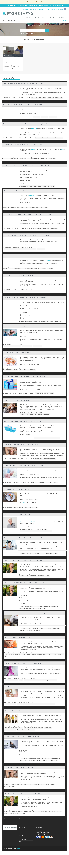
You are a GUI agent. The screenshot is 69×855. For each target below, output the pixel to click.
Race (5, 656)
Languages (25, 9)
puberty (45, 88)
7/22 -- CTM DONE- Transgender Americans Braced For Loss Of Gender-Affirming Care (27, 214)
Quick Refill (41, 9)
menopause (31, 195)
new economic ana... (26, 747)
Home (48, 20)
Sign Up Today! (57, 9)
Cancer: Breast (37, 116)
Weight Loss (6, 249)
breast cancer (62, 109)
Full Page (27, 97)
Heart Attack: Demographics (17, 811)
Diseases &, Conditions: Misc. (34, 758)
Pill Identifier (35, 9)
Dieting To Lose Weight (18, 507)
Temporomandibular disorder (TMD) (27, 521)
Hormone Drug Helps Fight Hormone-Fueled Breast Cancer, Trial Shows (23, 104)
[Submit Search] (47, 30)
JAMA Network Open (25, 224)
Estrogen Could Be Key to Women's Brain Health (17, 352)
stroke (62, 149)
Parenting (47, 575)
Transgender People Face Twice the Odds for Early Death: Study (22, 793)
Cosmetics (29, 628)
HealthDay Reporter (25, 311)
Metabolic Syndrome (46, 760)
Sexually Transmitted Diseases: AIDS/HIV (12, 813)
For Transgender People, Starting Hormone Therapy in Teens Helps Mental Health (26, 582)
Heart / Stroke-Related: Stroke (33, 158)
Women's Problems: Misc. (9, 786)
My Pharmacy (27, 17)
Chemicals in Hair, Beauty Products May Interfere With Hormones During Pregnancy (28, 613)
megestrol (49, 111)
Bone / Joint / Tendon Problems (52, 553)
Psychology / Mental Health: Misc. (39, 608)
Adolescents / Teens (29, 606)
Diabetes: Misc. (57, 437)
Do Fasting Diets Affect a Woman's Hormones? (17, 489)
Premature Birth (49, 482)
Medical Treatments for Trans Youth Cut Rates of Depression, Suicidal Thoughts (26, 560)
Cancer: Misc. (15, 680)
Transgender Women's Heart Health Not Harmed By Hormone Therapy (22, 144)
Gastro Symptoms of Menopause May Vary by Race (19, 637)
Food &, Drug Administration (26, 321)
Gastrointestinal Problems (37, 654)
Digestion (23, 654)
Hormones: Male (50, 97)
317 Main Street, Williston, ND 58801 (14, 5)
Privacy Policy (22, 841)
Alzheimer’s (51, 170)
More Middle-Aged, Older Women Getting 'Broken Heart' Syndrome (23, 711)
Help (30, 9)
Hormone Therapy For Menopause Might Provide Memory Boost (21, 191)
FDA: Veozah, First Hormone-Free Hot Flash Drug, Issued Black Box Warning (24, 297)
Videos (33, 33)
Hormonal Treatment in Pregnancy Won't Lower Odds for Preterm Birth (23, 465)
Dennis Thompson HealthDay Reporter (29, 177)
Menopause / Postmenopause (48, 137)
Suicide (22, 606)
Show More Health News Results (10, 818)
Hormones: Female (58, 97)
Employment (52, 17)
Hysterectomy (49, 268)
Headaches (7, 784)
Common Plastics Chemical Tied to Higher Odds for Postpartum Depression (25, 376)
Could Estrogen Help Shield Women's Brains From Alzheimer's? (22, 687)
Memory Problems (20, 207)
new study (23, 502)
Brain (18, 703)
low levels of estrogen (33, 546)
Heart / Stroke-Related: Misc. (17, 727)
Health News (25, 33)
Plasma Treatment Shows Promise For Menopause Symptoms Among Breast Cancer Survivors (29, 124)
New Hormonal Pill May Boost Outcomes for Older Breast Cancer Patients (25, 663)
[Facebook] (65, 9)
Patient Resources (40, 17)
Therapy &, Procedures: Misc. (25, 608)
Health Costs (44, 758)
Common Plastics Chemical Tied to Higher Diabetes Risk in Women (22, 421)
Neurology (6, 290)
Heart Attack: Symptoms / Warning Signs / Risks (33, 727)
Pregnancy (55, 482)
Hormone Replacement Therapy (40, 186)
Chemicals (35, 345)
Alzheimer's (13, 703)
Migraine (47, 784)
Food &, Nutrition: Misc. (33, 507)
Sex (35, 414)
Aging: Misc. (7, 654)
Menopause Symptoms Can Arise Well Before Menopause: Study (22, 444)
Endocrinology (35, 628)
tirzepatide (28, 244)
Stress (32, 97)
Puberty (44, 97)
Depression (51, 393)
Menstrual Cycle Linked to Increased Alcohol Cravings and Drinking (12, 60)
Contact (61, 17)
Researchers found (25, 621)
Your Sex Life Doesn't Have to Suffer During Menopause (19, 400)
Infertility (25, 507)
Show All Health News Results (25, 818)
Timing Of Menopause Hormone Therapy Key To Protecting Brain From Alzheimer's (26, 165)
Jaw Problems (35, 531)
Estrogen (21, 369)
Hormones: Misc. (38, 97)
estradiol (33, 149)
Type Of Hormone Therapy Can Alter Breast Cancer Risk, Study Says (22, 256)
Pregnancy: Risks (29, 630)
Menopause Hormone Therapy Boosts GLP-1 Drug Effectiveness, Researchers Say (26, 235)
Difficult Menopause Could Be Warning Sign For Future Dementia (21, 275)
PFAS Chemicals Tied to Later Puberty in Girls (16, 326)
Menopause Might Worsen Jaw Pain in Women (17, 514)
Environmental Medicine (27, 345)
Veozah (23, 303)
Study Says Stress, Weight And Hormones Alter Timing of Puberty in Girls (23, 83)
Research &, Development (38, 680)
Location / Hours (49, 9)
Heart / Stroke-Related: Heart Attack (11, 158)
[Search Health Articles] (32, 30)
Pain (31, 531)
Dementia (11, 290)
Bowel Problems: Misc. (15, 654)
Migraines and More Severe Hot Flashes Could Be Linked (20, 767)
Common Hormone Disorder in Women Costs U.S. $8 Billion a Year (23, 736)
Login (62, 9)
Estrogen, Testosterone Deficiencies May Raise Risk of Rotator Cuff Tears (24, 538)
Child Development (17, 345)
